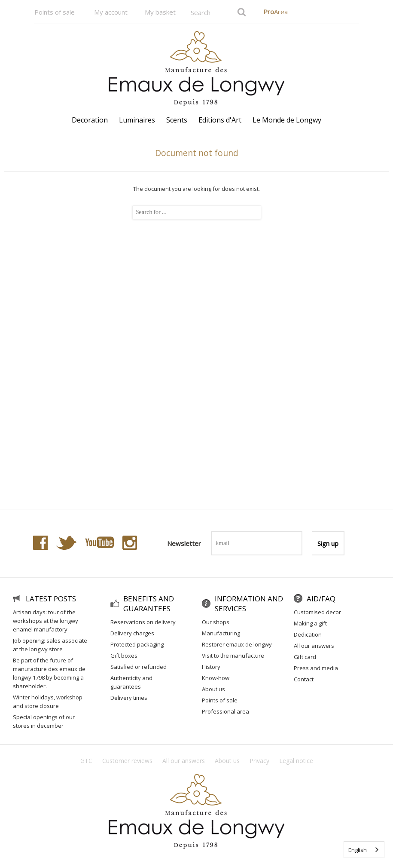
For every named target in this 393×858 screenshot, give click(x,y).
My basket (160, 12)
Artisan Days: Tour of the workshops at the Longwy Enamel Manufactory (45, 620)
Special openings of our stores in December (44, 721)
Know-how (215, 678)
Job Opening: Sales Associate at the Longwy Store (50, 645)
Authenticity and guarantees (131, 682)
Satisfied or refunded (138, 667)
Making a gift (310, 623)
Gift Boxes (123, 655)
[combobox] (364, 849)
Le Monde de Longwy (287, 120)
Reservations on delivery (143, 622)
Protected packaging (137, 644)
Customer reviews (127, 761)
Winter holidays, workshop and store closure (47, 701)
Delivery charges (132, 633)
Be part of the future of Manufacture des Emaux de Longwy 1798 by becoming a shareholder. (49, 673)
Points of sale (54, 12)
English (357, 850)
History (211, 667)
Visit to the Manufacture (233, 655)
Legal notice (296, 761)
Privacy (259, 761)
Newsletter (184, 543)
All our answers (314, 646)
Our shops (215, 622)
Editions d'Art (219, 120)
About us (213, 689)
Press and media (316, 668)
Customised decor (317, 612)
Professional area (225, 711)
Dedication (308, 634)
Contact (304, 679)
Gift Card (305, 657)
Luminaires (137, 120)
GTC (86, 761)
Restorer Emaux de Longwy (237, 644)
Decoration (90, 120)
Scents (176, 120)
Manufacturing (221, 633)
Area (275, 11)
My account (111, 12)
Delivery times (128, 698)
